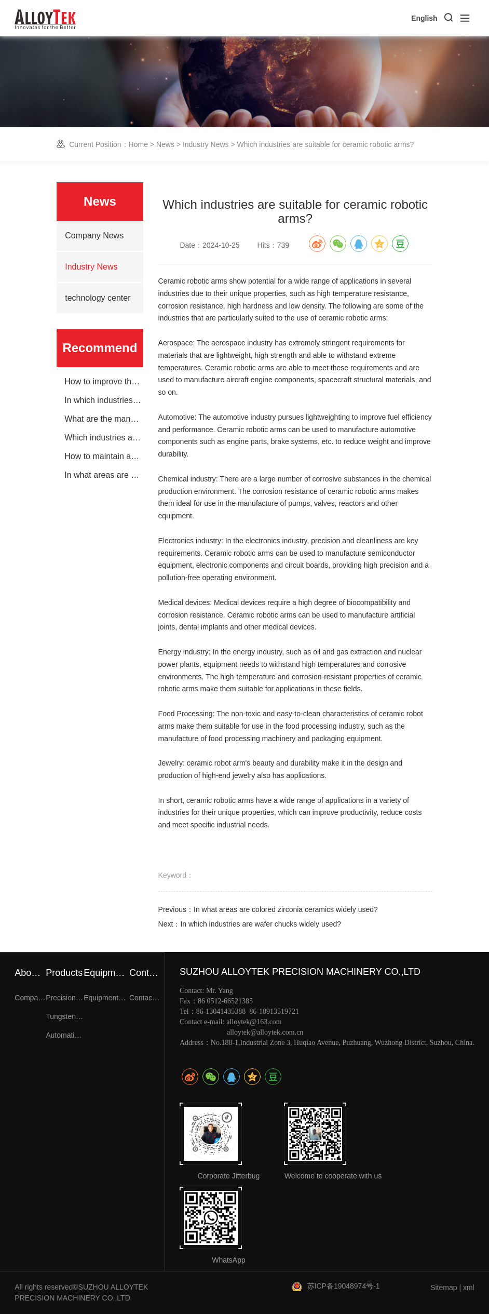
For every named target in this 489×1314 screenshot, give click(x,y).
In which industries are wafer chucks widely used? (103, 400)
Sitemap (443, 1287)
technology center (97, 297)
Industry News (206, 144)
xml (468, 1287)
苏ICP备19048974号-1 (343, 1286)
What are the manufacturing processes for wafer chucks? (103, 419)
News (165, 144)
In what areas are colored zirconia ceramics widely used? (103, 475)
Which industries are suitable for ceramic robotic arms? (103, 438)
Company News (94, 235)
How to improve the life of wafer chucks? (103, 382)
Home (138, 144)
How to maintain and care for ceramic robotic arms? (103, 456)
